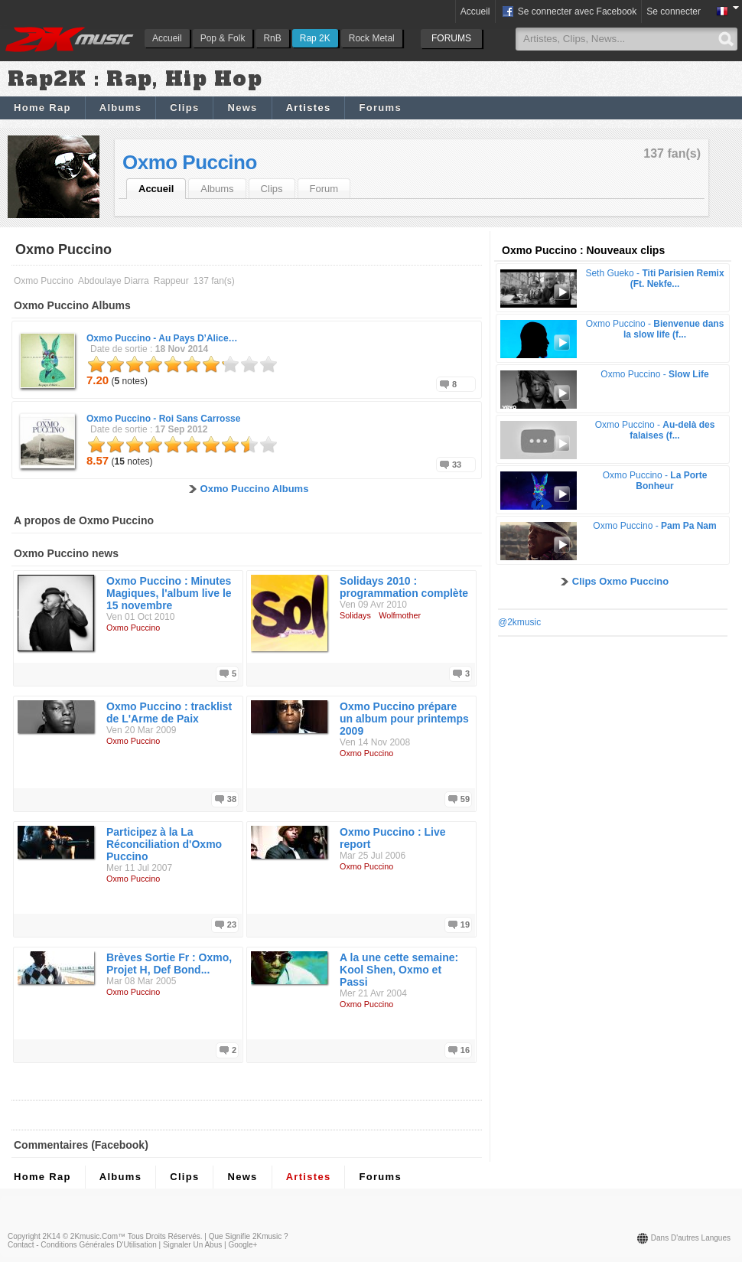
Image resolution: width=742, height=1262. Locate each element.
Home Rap (42, 107)
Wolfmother (400, 615)
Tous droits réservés (164, 1236)
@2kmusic (519, 622)
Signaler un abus (192, 1245)
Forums (380, 107)
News (242, 107)
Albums (120, 107)
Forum (324, 188)
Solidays (355, 615)
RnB (272, 38)
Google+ (242, 1245)
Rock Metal (372, 38)
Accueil (167, 38)
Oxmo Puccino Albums (254, 488)
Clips (184, 107)
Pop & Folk (223, 38)
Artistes (308, 107)
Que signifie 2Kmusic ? (248, 1236)
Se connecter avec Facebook (568, 12)
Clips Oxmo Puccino (620, 581)
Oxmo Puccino (189, 162)
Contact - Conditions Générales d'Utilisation (82, 1245)
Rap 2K (315, 38)
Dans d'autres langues (691, 1238)
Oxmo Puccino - (162, 338)
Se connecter (673, 11)
